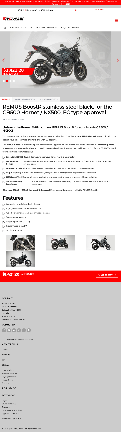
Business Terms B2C (10, 373)
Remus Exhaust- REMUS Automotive (20, 339)
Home (5, 28)
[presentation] (3, 60)
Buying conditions (9, 376)
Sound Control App (10, 404)
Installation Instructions (12, 410)
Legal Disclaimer (8, 370)
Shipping (5, 383)
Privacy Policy (7, 380)
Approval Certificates (10, 413)
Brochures (6, 407)
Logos (4, 400)
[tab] (6, 99)
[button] (4, 81)
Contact (5, 349)
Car (3, 360)
